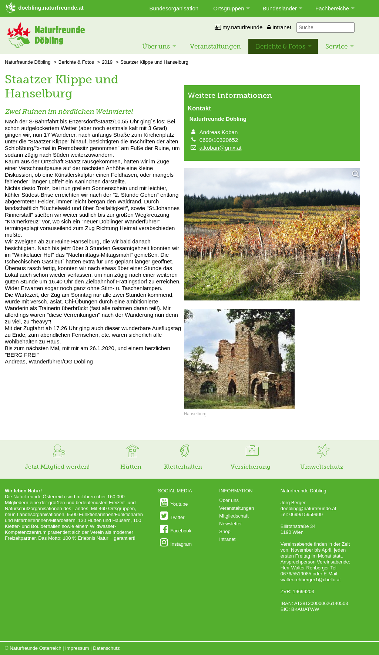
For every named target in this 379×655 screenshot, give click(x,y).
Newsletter (230, 523)
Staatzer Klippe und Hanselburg (154, 62)
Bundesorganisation (174, 8)
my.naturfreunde (238, 27)
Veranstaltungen (215, 46)
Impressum (77, 648)
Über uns (156, 46)
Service (336, 46)
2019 (107, 62)
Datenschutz (106, 648)
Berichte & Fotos (280, 46)
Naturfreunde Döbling (28, 62)
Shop (224, 531)
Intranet (279, 27)
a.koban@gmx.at (220, 147)
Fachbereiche (332, 8)
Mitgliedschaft (233, 516)
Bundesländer (280, 8)
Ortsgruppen (228, 8)
